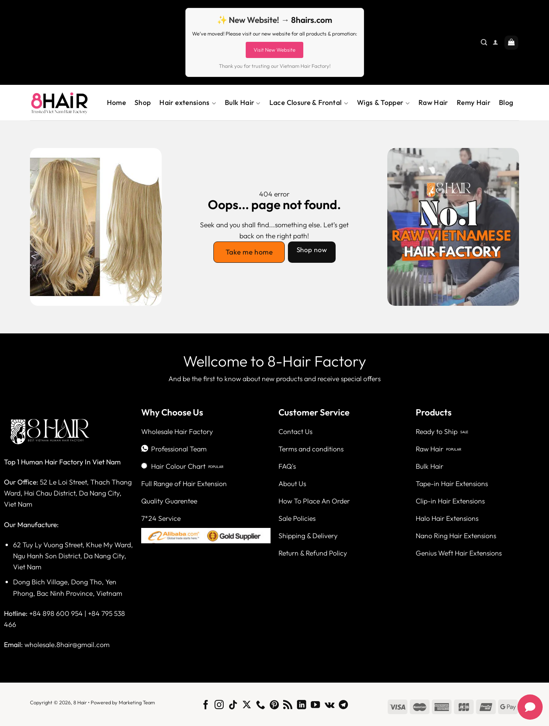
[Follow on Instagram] (219, 705)
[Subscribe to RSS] (287, 705)
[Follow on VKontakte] (329, 705)
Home (116, 102)
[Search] (484, 42)
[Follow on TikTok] (232, 705)
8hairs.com (311, 20)
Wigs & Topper (383, 102)
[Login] (495, 42)
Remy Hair (473, 102)
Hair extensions (187, 102)
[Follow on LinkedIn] (301, 705)
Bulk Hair (243, 102)
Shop (142, 102)
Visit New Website (274, 50)
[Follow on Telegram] (343, 705)
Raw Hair (433, 102)
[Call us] (260, 705)
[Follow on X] (246, 705)
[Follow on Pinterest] (273, 705)
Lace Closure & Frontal (308, 102)
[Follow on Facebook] (205, 705)
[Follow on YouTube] (315, 705)
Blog (506, 102)
